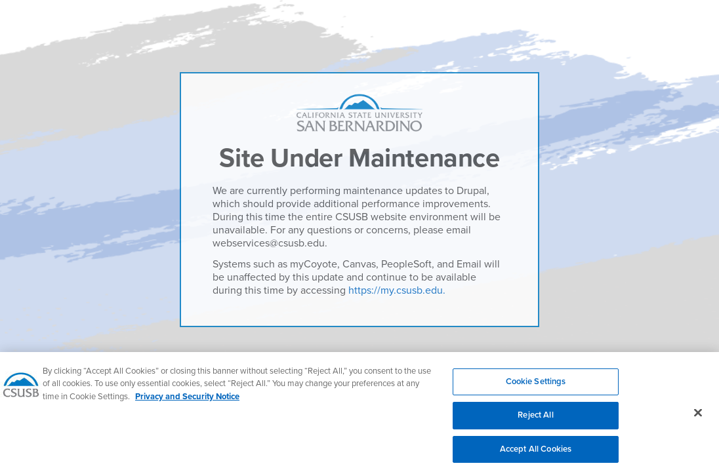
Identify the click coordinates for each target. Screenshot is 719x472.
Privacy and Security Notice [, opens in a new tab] (187, 401)
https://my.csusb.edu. (396, 290)
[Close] (698, 417)
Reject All (535, 420)
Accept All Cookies (535, 454)
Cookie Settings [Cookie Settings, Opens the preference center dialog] (536, 386)
